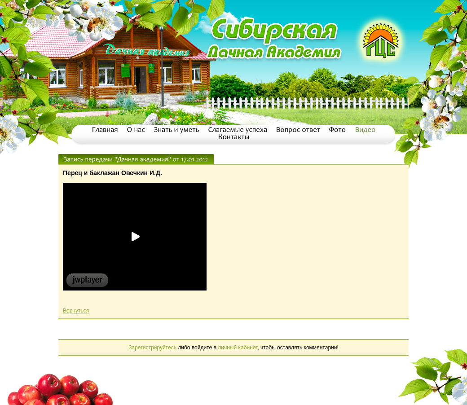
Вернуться (76, 311)
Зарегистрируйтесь (152, 347)
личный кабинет (237, 347)
